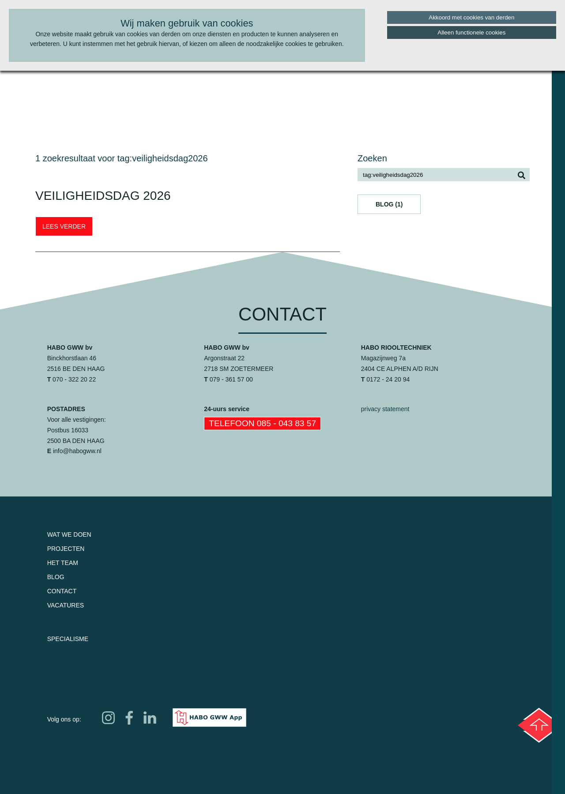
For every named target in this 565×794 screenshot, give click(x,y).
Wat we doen (69, 534)
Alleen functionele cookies (471, 32)
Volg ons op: (64, 719)
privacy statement (385, 408)
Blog (55, 576)
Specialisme (67, 638)
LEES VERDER (64, 226)
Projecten (66, 548)
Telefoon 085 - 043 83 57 (262, 423)
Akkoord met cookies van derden (471, 17)
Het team (62, 562)
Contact (62, 591)
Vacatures (65, 605)
